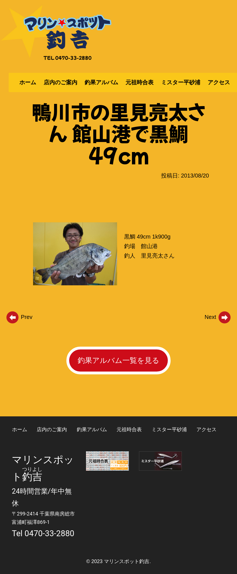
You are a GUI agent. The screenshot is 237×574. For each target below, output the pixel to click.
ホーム (27, 82)
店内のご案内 (60, 82)
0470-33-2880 (50, 533)
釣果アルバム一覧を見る (118, 360)
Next (218, 317)
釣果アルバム (101, 82)
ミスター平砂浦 (180, 82)
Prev (19, 317)
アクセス (219, 82)
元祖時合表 (140, 82)
